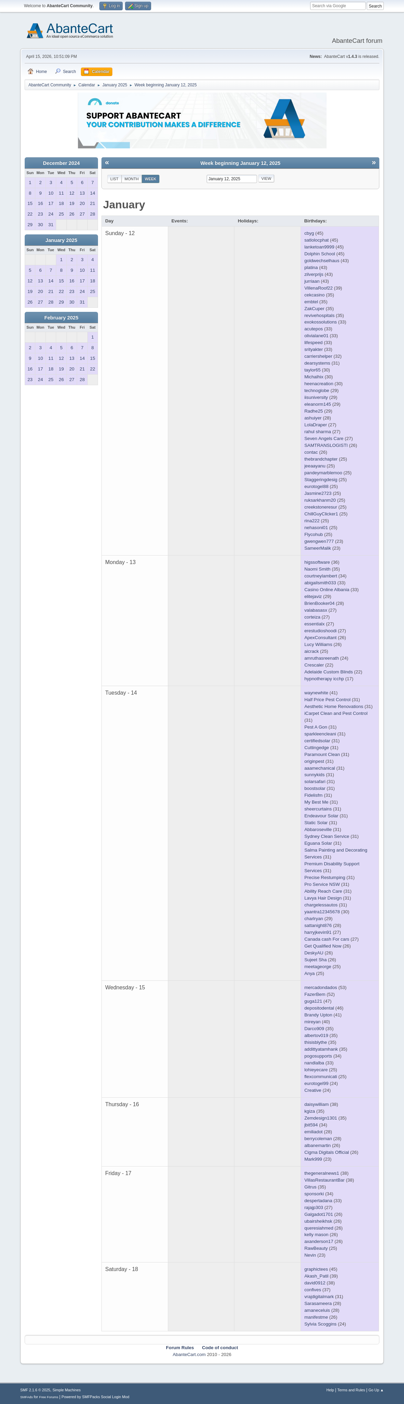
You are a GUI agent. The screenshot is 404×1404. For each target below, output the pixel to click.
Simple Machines (66, 1390)
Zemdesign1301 (320, 1118)
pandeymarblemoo (323, 472)
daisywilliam (316, 1104)
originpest (314, 761)
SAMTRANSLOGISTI (326, 445)
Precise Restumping (324, 877)
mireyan (312, 1021)
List (114, 179)
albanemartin (317, 1145)
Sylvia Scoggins (320, 1324)
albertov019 (316, 1035)
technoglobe (316, 390)
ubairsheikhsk (318, 1221)
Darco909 (314, 1028)
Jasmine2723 (317, 493)
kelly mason (316, 1234)
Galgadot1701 (318, 1214)
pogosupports (318, 1056)
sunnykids (314, 774)
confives (312, 1289)
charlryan (313, 918)
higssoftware (317, 562)
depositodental (319, 1008)
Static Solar (316, 822)
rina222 (311, 520)
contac (311, 452)
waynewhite (316, 692)
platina (311, 267)
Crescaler (314, 665)
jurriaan (311, 281)
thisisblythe (315, 1042)
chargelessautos (321, 904)
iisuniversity (316, 397)
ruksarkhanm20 (320, 500)
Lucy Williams (318, 644)
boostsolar (315, 788)
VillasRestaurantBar (324, 1180)
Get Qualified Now (322, 946)
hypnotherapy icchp (324, 678)
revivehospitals (319, 315)
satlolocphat (316, 240)
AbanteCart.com (189, 1354)
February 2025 (61, 317)
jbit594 (311, 1124)
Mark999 (313, 1159)
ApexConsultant (320, 637)
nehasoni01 (316, 527)
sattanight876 (318, 925)
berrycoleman (318, 1138)
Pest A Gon (315, 727)
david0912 (315, 1282)
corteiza (312, 617)
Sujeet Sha (315, 959)
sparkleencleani (320, 733)
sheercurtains (318, 808)
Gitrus (310, 1186)
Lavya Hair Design (323, 898)
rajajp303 (313, 1207)
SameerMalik (317, 548)
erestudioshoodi (320, 630)
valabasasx (315, 610)
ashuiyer (312, 417)
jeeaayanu (315, 465)
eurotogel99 (316, 1083)
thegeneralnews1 (321, 1173)
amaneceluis (317, 1310)
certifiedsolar (317, 740)
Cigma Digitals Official (326, 1152)
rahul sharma (317, 431)
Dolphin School (319, 253)
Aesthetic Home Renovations (333, 706)
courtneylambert (320, 575)
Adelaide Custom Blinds (328, 671)
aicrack (311, 651)
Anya (309, 973)
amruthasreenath (321, 658)
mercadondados (320, 987)
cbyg (309, 233)
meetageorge (317, 966)
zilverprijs (313, 274)
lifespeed (313, 342)
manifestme (316, 1317)
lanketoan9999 (319, 246)
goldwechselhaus (321, 260)
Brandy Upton (318, 1014)
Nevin (310, 1255)
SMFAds (26, 1397)
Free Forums (48, 1397)
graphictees (316, 1269)
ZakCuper (314, 308)
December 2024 (61, 163)
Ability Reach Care (323, 891)
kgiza (309, 1111)
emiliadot (313, 1131)
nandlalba (314, 1062)
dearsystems (317, 363)
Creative (312, 1090)
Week (151, 179)
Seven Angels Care (323, 438)
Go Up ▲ (376, 1390)
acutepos (313, 328)
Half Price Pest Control (327, 699)
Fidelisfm (313, 795)
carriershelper (318, 356)
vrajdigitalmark (319, 1296)
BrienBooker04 (319, 603)
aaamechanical (319, 768)
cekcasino (314, 294)
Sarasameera (318, 1303)
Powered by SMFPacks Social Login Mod (96, 1397)
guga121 (313, 1001)
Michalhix (313, 376)
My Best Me (316, 802)
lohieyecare (316, 1069)
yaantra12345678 (322, 911)
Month (132, 179)
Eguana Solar (318, 843)
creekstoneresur (320, 507)
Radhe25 (313, 411)
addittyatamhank (321, 1049)
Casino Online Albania (326, 589)
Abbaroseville (318, 829)
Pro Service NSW (322, 884)
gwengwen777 (319, 541)
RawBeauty (316, 1248)
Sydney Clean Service (326, 836)
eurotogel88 (316, 486)
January (124, 204)
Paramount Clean (322, 754)
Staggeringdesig (320, 479)
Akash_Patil (316, 1276)
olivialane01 (316, 335)
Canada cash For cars (326, 939)
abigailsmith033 (320, 582)
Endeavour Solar (321, 815)
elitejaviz (313, 596)
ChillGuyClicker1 (321, 513)
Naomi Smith (317, 569)
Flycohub (313, 534)
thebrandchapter (321, 459)
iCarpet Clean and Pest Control (335, 713)
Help (330, 1390)
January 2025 (61, 240)
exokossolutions (320, 322)
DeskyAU (313, 952)
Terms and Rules (351, 1390)
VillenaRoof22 (318, 288)
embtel (311, 301)
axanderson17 (318, 1241)
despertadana (318, 1200)
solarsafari (314, 781)
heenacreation (318, 383)
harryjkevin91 (317, 932)
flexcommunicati (320, 1076)
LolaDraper (315, 424)
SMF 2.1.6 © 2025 (35, 1390)
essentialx (314, 623)
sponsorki (314, 1193)
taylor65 (312, 370)
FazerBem (314, 994)
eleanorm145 (317, 404)
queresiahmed (318, 1228)
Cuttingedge (316, 747)
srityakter (313, 349)
